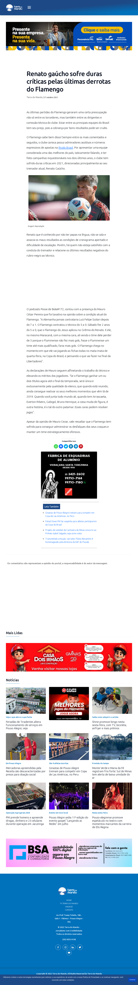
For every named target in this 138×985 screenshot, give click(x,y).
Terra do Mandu (34, 97)
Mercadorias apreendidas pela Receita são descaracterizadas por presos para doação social (26, 771)
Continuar (132, 979)
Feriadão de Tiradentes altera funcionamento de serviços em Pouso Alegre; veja (24, 725)
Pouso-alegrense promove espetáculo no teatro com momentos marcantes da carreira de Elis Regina (111, 822)
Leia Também (51, 506)
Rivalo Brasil (65, 147)
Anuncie (69, 907)
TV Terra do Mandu (69, 903)
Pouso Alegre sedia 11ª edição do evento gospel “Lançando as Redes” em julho (68, 820)
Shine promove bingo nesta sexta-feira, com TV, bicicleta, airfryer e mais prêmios (109, 725)
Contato (69, 910)
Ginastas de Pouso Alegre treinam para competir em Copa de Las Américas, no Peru (68, 771)
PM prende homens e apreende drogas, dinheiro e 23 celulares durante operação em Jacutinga (25, 820)
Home (69, 900)
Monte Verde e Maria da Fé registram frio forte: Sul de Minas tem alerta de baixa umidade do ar (112, 772)
